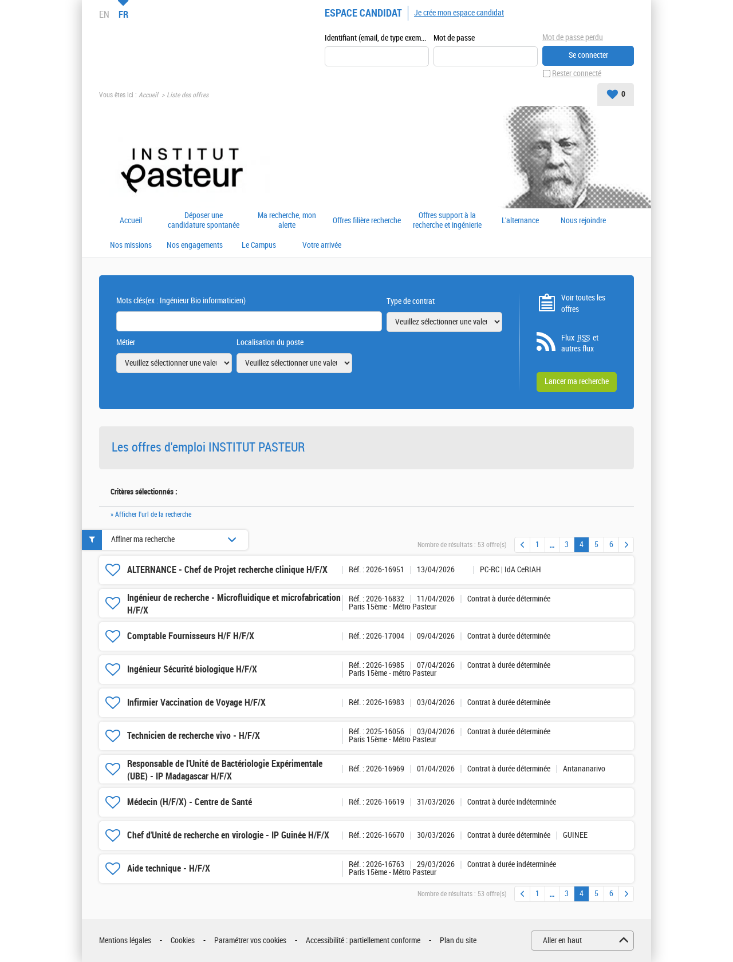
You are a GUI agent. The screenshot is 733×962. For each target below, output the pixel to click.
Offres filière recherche (367, 220)
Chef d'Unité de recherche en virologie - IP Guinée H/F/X (228, 835)
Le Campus (259, 245)
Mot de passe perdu (572, 37)
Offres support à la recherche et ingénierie (447, 220)
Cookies (183, 940)
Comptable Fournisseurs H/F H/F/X (190, 636)
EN (104, 14)
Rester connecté (576, 73)
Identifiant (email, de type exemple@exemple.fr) (377, 38)
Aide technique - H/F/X (168, 868)
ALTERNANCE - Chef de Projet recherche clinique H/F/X (227, 569)
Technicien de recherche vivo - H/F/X (193, 735)
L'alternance (520, 220)
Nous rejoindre (583, 220)
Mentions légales (125, 940)
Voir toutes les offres (583, 303)
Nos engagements (195, 245)
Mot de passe (454, 38)
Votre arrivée (321, 245)
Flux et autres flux (579, 343)
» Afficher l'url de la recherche (151, 514)
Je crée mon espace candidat (459, 13)
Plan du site (458, 940)
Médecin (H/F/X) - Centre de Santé (189, 802)
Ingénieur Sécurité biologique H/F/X (192, 669)
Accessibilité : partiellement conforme (363, 940)
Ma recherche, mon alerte (287, 220)
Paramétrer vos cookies (250, 940)
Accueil (148, 95)
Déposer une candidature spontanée (203, 220)
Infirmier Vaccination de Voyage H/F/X (196, 702)
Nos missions (131, 245)
